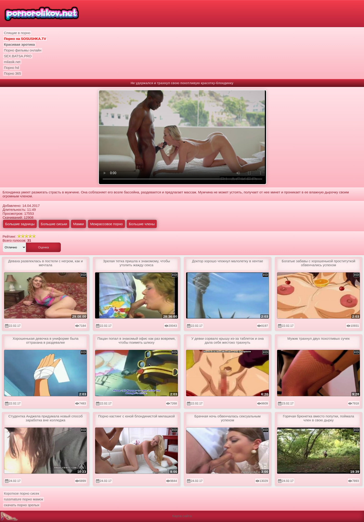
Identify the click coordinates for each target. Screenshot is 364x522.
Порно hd (11, 68)
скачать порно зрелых (21, 505)
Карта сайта (182, 516)
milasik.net (12, 62)
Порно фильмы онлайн (22, 50)
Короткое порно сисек (21, 493)
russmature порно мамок (23, 499)
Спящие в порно (17, 33)
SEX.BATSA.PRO (18, 56)
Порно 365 (12, 73)
